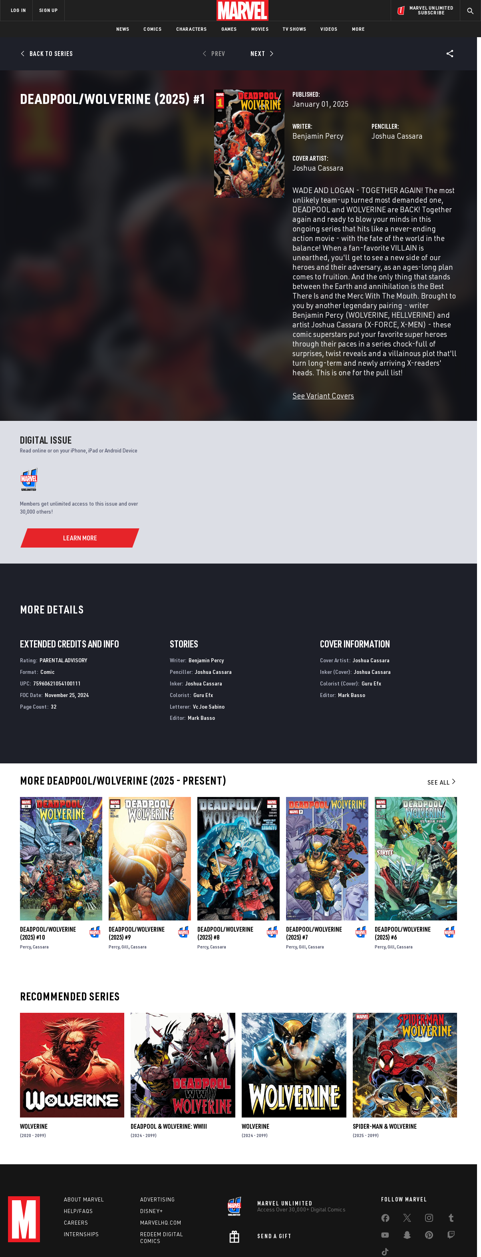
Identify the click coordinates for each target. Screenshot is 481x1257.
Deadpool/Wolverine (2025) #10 (48, 882)
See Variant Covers (187, 344)
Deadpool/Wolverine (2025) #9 (137, 882)
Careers (76, 1173)
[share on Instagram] (429, 1170)
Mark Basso (201, 666)
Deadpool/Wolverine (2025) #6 (403, 882)
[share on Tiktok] (385, 1204)
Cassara (41, 895)
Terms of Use (52, 1238)
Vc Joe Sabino (209, 655)
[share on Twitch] (451, 1187)
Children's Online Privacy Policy (266, 1238)
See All (442, 731)
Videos (328, 29)
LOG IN (18, 10)
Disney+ (151, 1162)
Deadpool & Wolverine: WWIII (169, 1075)
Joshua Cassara (329, 170)
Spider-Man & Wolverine (385, 1075)
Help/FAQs (78, 1162)
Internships (81, 1184)
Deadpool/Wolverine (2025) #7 (314, 882)
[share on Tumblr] (451, 1170)
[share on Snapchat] (407, 1187)
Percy (25, 895)
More (358, 29)
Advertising (157, 1150)
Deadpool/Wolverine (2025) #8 (225, 882)
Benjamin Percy (182, 170)
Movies (259, 29)
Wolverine (34, 1075)
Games (229, 29)
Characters (191, 29)
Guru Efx (203, 643)
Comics (152, 29)
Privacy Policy (88, 1238)
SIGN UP (48, 10)
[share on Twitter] (407, 1170)
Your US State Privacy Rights (142, 1238)
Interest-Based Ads (378, 1238)
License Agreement (328, 1238)
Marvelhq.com (160, 1173)
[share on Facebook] (385, 1171)
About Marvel (84, 1150)
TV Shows (294, 29)
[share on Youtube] (385, 1187)
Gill (125, 895)
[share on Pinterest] (429, 1187)
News (122, 29)
